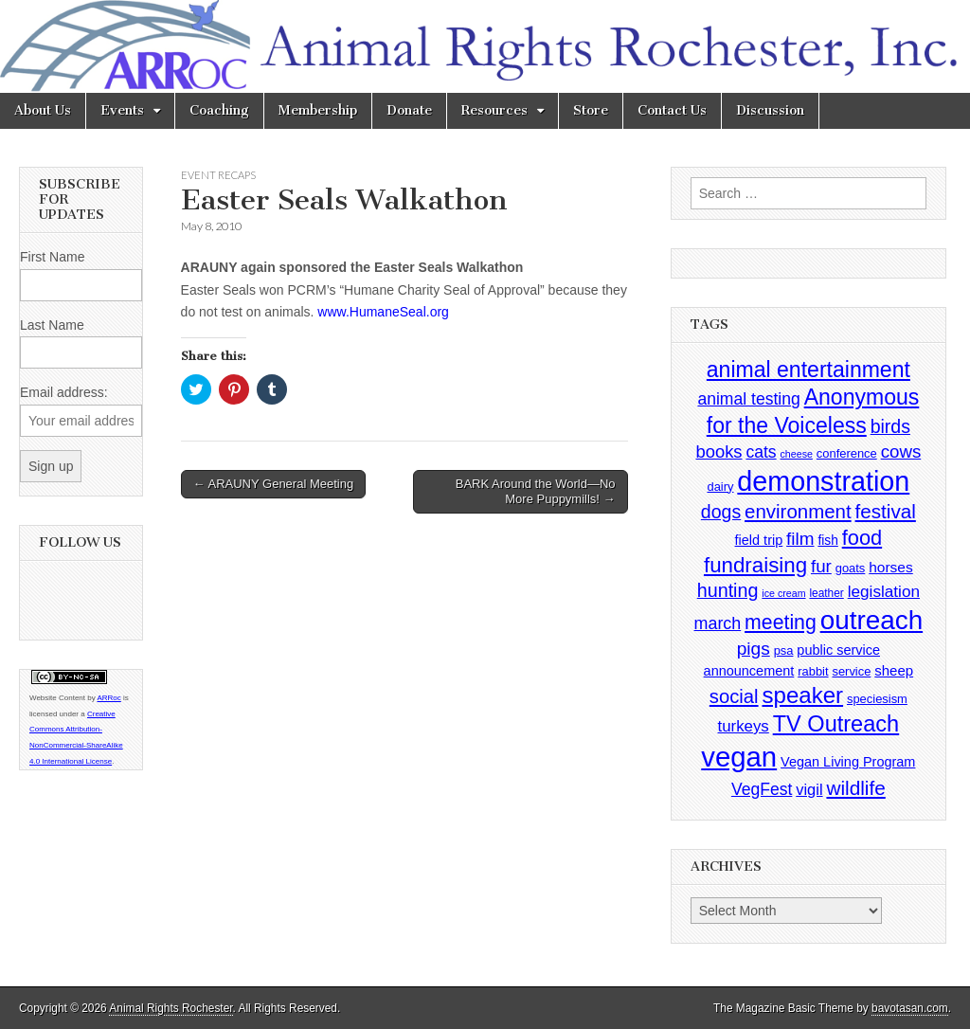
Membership (317, 110)
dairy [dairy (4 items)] (720, 486)
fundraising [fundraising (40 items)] (755, 565)
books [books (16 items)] (718, 451)
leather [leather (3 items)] (826, 593)
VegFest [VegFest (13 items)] (761, 789)
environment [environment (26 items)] (798, 511)
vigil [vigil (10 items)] (809, 789)
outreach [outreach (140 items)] (871, 620)
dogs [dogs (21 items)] (721, 511)
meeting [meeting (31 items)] (781, 622)
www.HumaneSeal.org (383, 311)
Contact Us (672, 110)
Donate (409, 110)
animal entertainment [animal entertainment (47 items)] (808, 369)
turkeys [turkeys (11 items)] (743, 726)
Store (590, 110)
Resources (494, 110)
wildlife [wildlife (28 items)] (855, 788)
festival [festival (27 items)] (885, 511)
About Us (42, 110)
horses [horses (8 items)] (891, 567)
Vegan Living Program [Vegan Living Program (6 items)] (848, 761)
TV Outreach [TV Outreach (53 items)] (836, 724)
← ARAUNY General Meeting (273, 484)
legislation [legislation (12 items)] (884, 591)
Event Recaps (218, 175)
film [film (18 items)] (800, 539)
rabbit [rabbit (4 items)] (813, 671)
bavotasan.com (909, 1008)
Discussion (770, 110)
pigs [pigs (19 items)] (753, 649)
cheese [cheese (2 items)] (797, 454)
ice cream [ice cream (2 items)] (783, 593)
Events (122, 110)
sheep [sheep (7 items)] (893, 670)
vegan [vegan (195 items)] (739, 756)
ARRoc (108, 698)
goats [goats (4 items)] (850, 568)
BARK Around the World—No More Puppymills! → (536, 491)
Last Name (52, 325)
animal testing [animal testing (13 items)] (748, 398)
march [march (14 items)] (718, 623)
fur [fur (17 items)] (821, 566)
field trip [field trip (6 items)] (759, 540)
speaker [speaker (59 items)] (802, 695)
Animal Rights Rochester (170, 1008)
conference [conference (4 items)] (847, 453)
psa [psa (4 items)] (784, 650)
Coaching (219, 110)
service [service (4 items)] (851, 671)
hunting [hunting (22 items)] (728, 590)
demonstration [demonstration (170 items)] (823, 481)
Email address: (64, 392)
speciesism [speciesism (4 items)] (877, 699)
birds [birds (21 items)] (890, 426)
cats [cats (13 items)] (760, 451)
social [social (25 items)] (734, 696)
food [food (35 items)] (862, 538)
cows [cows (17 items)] (901, 451)
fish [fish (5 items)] (827, 540)
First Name (52, 256)
